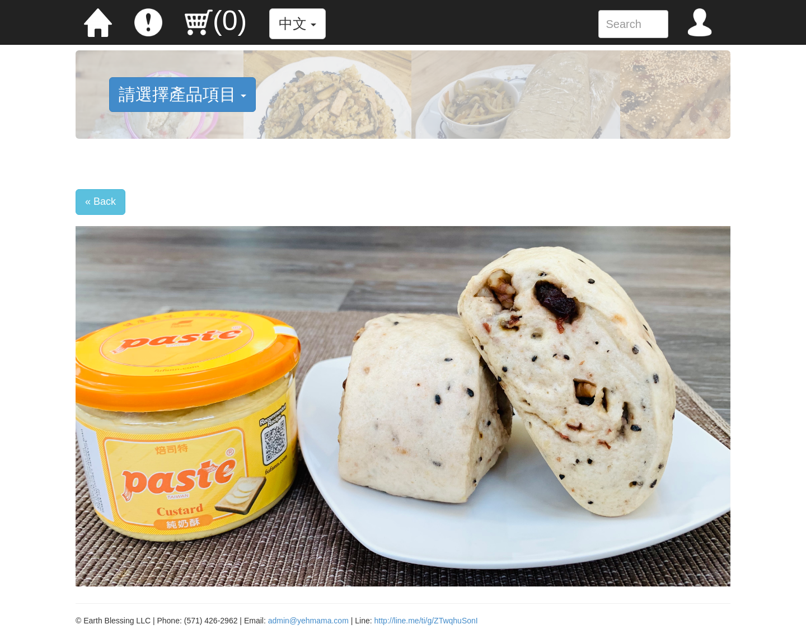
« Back (100, 201)
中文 (297, 23)
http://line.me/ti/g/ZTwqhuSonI (426, 620)
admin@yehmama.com (308, 620)
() (216, 20)
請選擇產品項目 (182, 94)
